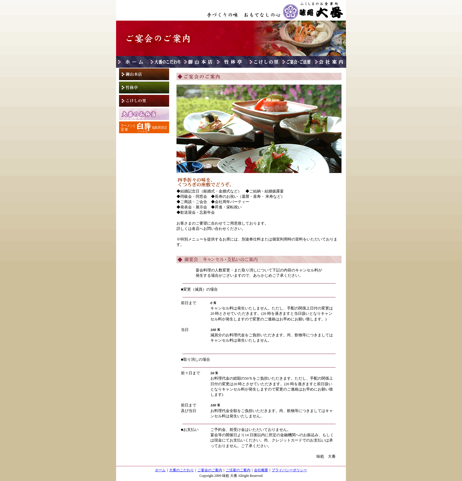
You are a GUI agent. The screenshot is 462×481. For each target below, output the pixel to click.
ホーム (160, 470)
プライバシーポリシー (289, 470)
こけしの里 (144, 101)
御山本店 (144, 74)
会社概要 (261, 470)
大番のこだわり (181, 470)
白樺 (144, 127)
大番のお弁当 (144, 114)
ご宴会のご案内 (209, 470)
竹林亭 (144, 87)
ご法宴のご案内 (238, 470)
